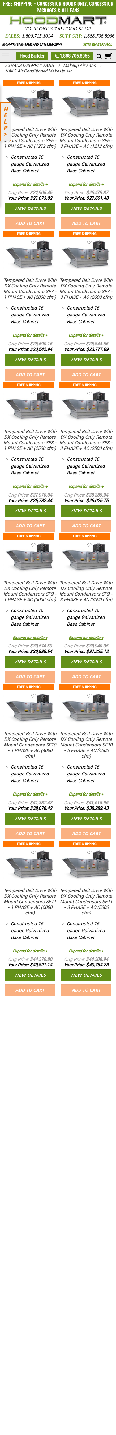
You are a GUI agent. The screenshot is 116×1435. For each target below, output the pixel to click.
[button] (41, 91)
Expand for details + (30, 184)
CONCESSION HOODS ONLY (62, 4)
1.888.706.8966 (99, 36)
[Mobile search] (99, 57)
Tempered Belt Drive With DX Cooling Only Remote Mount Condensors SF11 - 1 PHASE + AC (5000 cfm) (30, 902)
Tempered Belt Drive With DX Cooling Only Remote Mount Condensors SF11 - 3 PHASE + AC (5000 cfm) (86, 902)
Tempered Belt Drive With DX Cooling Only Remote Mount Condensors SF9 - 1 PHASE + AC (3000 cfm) (30, 591)
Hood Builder (32, 56)
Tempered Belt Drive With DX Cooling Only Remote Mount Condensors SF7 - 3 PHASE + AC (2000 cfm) (86, 289)
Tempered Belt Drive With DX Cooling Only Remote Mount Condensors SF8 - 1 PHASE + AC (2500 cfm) (30, 440)
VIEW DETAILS (30, 208)
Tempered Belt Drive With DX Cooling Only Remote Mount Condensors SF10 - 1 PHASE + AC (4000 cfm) (30, 745)
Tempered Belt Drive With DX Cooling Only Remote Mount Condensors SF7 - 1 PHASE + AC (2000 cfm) (30, 289)
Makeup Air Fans (80, 65)
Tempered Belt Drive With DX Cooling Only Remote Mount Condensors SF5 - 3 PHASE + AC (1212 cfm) (86, 138)
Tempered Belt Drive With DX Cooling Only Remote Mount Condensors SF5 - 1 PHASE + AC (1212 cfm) (30, 138)
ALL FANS (70, 10)
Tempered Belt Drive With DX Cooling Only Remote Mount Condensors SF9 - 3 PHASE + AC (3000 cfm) (86, 591)
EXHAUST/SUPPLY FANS (30, 65)
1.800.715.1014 (37, 36)
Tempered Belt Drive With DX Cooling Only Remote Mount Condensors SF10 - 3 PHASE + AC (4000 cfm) (86, 745)
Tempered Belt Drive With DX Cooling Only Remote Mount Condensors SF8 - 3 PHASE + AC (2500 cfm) (86, 440)
